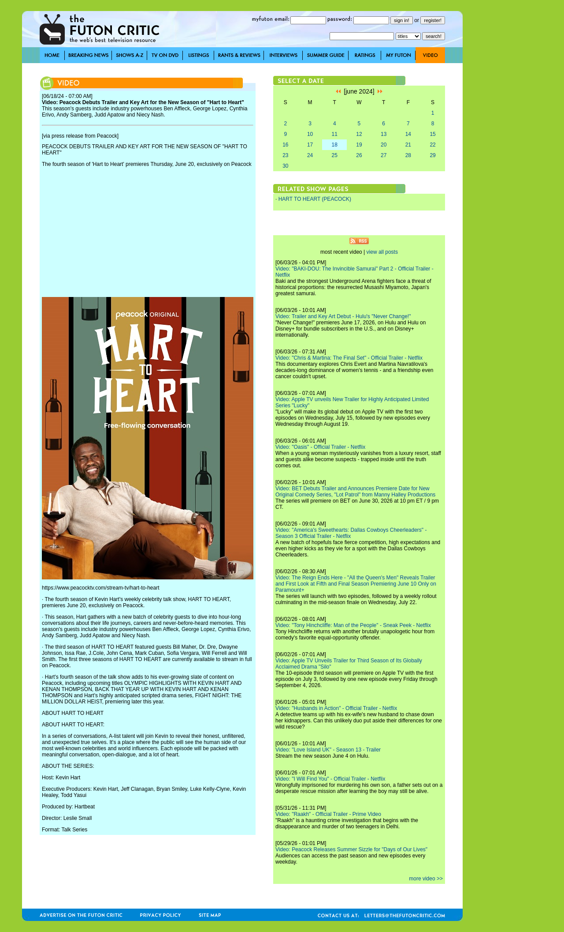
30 (285, 166)
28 (408, 155)
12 (359, 134)
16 (285, 145)
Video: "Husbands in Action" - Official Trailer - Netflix (336, 708)
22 (432, 145)
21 (408, 145)
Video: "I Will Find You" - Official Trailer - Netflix (330, 779)
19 (359, 145)
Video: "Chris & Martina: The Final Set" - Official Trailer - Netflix (349, 358)
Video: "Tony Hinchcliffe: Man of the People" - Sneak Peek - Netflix (353, 625)
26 (359, 155)
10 (310, 134)
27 (383, 155)
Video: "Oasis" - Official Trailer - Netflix (320, 447)
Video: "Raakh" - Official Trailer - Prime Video (328, 814)
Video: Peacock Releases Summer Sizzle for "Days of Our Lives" (351, 849)
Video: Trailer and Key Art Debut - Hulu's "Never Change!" (343, 316)
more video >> (426, 879)
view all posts (382, 252)
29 (432, 155)
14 (408, 134)
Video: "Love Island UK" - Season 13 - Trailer (328, 750)
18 (335, 145)
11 (335, 134)
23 (285, 155)
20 (383, 145)
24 (310, 155)
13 (383, 134)
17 (310, 145)
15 (432, 134)
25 (335, 155)
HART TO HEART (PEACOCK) (314, 199)
